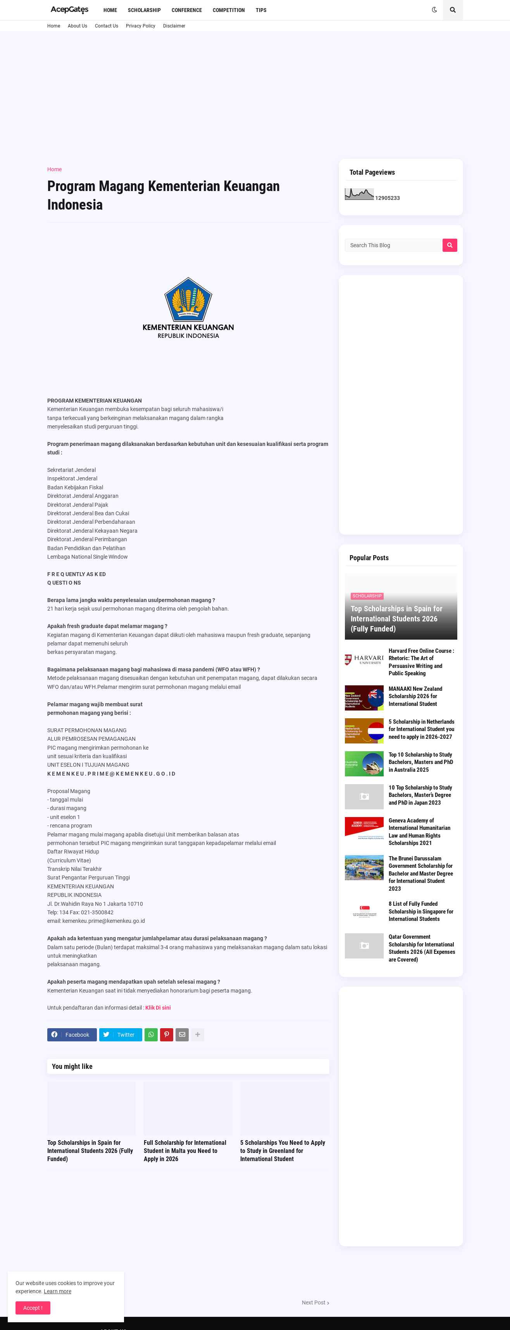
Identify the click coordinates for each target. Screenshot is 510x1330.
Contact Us (106, 26)
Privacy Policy (140, 26)
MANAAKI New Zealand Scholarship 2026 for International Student (415, 696)
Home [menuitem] (110, 10)
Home (53, 26)
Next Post (314, 1302)
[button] (434, 10)
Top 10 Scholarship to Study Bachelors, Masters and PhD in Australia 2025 (421, 762)
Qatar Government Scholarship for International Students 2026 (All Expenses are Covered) (422, 948)
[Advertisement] (255, 95)
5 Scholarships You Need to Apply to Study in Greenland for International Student (282, 1151)
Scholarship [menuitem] (144, 10)
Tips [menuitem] (261, 10)
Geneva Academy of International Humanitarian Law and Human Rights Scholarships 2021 (419, 832)
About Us (77, 26)
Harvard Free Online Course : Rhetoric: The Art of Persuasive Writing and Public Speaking (421, 662)
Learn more (57, 1291)
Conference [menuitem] (187, 10)
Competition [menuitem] (229, 10)
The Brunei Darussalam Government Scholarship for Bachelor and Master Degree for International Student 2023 (421, 873)
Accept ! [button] (33, 1308)
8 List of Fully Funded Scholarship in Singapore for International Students (421, 911)
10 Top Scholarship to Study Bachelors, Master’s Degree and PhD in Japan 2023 (420, 795)
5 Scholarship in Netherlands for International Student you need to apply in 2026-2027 (422, 729)
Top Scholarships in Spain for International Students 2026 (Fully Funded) (90, 1151)
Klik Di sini (158, 1008)
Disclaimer (174, 26)
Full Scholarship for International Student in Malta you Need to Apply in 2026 (185, 1151)
